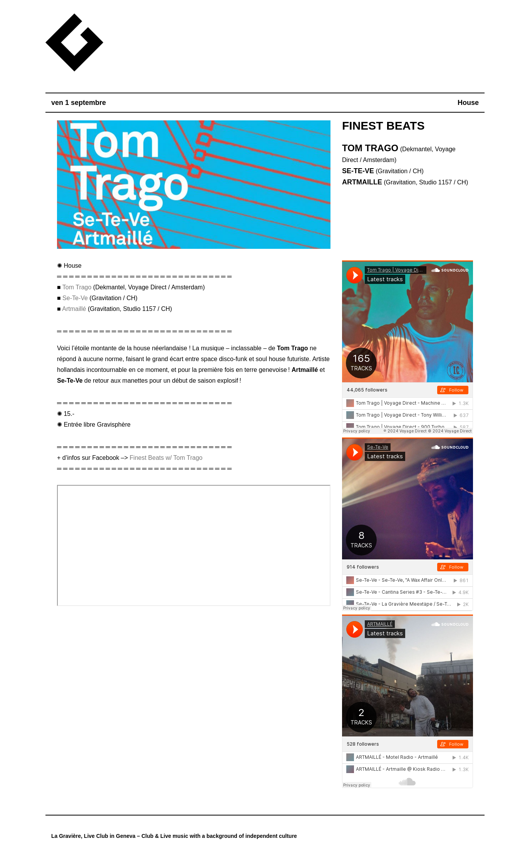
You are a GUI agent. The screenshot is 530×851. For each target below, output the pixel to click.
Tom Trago (77, 287)
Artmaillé (74, 309)
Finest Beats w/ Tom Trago (166, 457)
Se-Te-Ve (75, 298)
